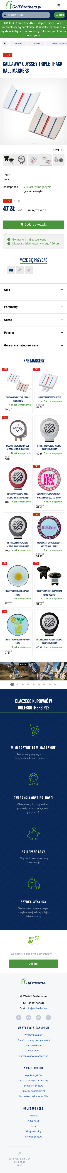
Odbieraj (33, 963)
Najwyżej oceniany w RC (20, 1162)
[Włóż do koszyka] (33, 225)
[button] (12, 684)
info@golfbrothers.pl (36, 1008)
